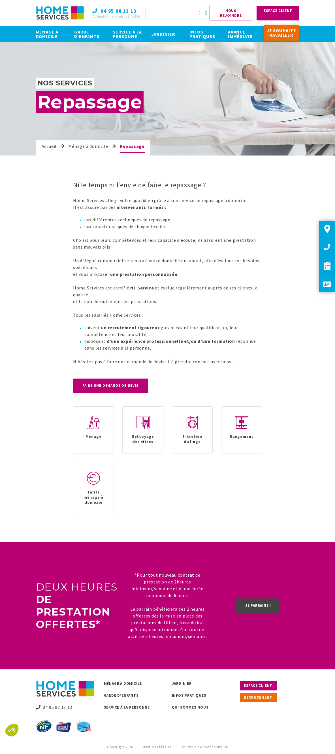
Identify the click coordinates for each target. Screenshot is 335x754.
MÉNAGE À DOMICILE (47, 34)
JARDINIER (163, 34)
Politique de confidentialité (204, 747)
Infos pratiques (189, 695)
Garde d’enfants (121, 695)
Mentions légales (156, 747)
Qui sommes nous (190, 707)
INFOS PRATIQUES (202, 34)
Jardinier (182, 683)
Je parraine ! (258, 605)
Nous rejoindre (231, 13)
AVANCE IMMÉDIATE (240, 34)
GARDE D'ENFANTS (86, 34)
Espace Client (278, 10)
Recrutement (258, 697)
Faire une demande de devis (110, 385)
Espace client (258, 685)
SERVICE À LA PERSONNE (127, 34)
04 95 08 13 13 (54, 707)
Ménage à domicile (88, 146)
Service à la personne (127, 707)
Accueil (49, 146)
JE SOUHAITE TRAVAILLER (281, 33)
